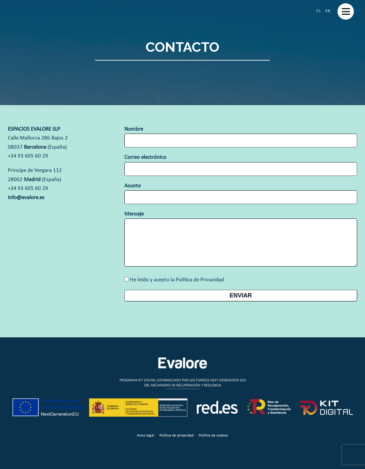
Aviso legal (145, 436)
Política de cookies (213, 436)
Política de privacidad (176, 436)
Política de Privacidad (200, 280)
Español (318, 11)
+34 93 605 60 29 (28, 156)
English (327, 11)
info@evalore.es (26, 197)
